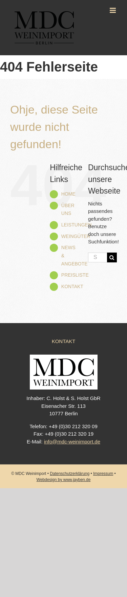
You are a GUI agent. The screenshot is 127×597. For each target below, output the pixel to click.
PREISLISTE (75, 275)
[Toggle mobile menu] (113, 10)
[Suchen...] (97, 257)
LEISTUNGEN (76, 224)
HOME (68, 194)
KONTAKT (72, 286)
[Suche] (112, 257)
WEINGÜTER (75, 236)
